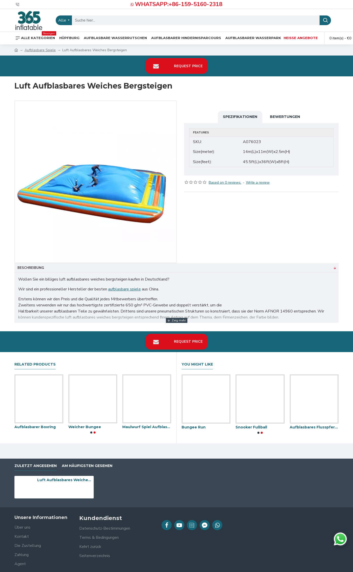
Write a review (258, 179)
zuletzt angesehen (35, 462)
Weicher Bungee (84, 424)
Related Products (35, 361)
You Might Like (197, 361)
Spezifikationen (240, 116)
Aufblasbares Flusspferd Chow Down (314, 424)
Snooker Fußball (251, 424)
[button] (91, 429)
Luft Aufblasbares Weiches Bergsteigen (64, 477)
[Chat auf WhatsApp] (340, 539)
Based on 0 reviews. (225, 179)
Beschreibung (30, 268)
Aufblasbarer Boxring (35, 424)
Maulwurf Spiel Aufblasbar (146, 424)
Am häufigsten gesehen (87, 462)
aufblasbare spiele (124, 289)
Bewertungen (285, 116)
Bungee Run (194, 424)
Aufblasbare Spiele (40, 50)
